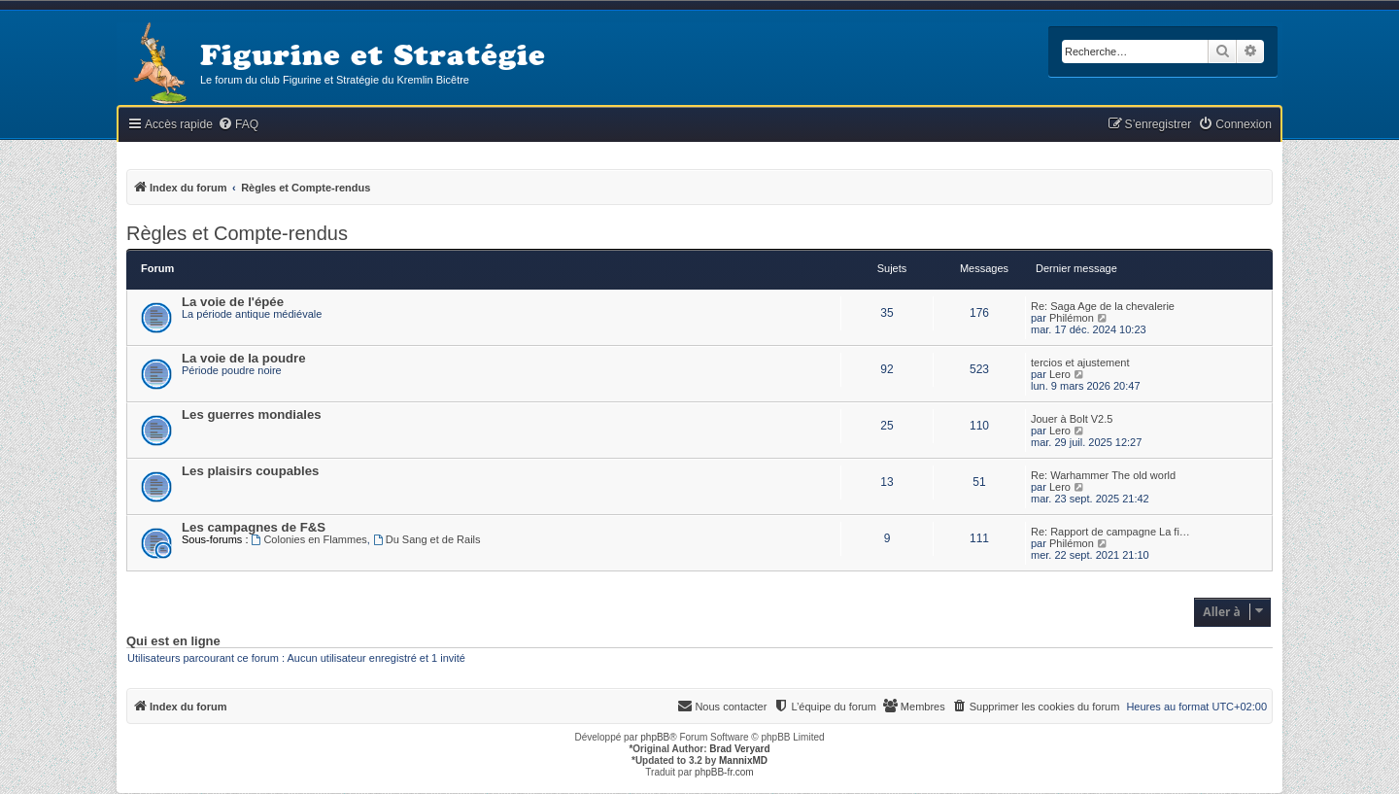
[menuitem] (238, 125)
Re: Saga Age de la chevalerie (1103, 306)
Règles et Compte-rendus (237, 233)
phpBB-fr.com (724, 772)
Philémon (1071, 318)
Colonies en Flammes (309, 539)
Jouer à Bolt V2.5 (1071, 419)
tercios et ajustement (1080, 362)
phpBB (654, 737)
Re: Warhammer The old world (1103, 475)
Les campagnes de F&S (253, 527)
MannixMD (743, 760)
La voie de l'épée (233, 301)
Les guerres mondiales (252, 414)
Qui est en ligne (173, 641)
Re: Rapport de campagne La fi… (1110, 531)
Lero (1060, 374)
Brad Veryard (739, 748)
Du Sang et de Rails (427, 539)
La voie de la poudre (244, 358)
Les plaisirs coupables (250, 471)
